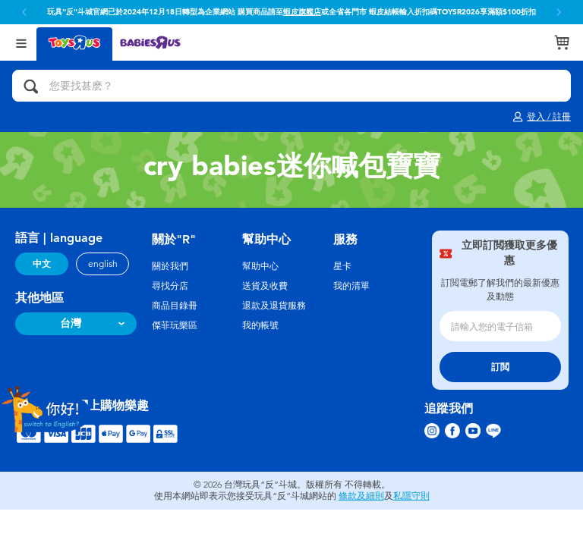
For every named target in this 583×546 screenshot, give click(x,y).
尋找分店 (170, 286)
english (103, 264)
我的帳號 (260, 325)
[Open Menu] (21, 42)
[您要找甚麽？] (291, 86)
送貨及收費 (265, 286)
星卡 (342, 266)
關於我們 (170, 266)
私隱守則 (411, 496)
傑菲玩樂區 (174, 325)
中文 (42, 264)
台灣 (70, 323)
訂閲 (500, 367)
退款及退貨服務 (274, 305)
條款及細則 (361, 496)
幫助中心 (260, 266)
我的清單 (351, 286)
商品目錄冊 (174, 305)
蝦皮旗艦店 (302, 12)
